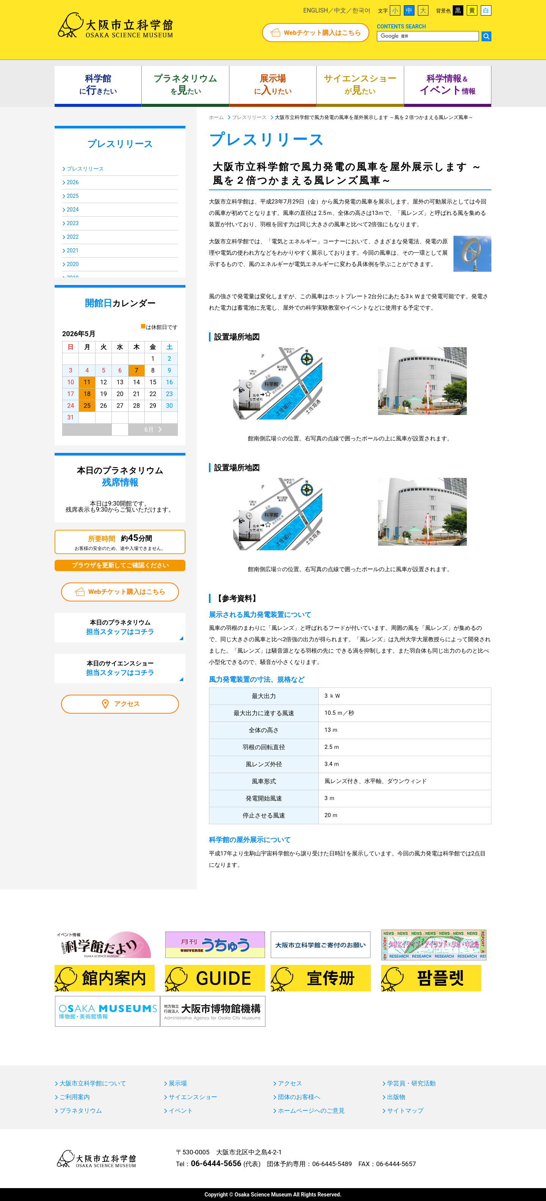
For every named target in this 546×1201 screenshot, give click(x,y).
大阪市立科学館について (93, 1083)
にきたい (98, 85)
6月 (149, 429)
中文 (340, 10)
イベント (181, 1111)
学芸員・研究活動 (411, 1083)
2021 (72, 250)
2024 (72, 210)
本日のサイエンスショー (120, 668)
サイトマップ (405, 1111)
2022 (72, 237)
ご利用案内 (75, 1097)
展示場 (178, 1083)
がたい (360, 85)
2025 (72, 196)
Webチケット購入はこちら (322, 32)
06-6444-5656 (216, 1163)
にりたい (273, 85)
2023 (72, 223)
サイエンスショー (193, 1097)
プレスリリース (85, 169)
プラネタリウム (81, 1111)
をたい (185, 85)
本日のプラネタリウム (120, 627)
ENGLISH (315, 10)
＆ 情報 (447, 85)
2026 (72, 182)
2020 (72, 264)
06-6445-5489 (332, 1164)
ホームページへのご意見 (311, 1111)
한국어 (361, 10)
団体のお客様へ (299, 1097)
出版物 (396, 1097)
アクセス (127, 704)
